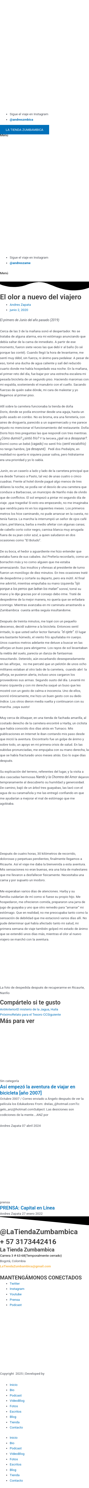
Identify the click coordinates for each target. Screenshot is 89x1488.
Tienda (14, 1422)
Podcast (16, 1395)
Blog (13, 1417)
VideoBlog (17, 1400)
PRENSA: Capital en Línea (27, 1208)
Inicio (14, 1385)
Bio (12, 1390)
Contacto (16, 1427)
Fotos (14, 1406)
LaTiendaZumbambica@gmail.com (25, 1266)
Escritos (15, 1411)
